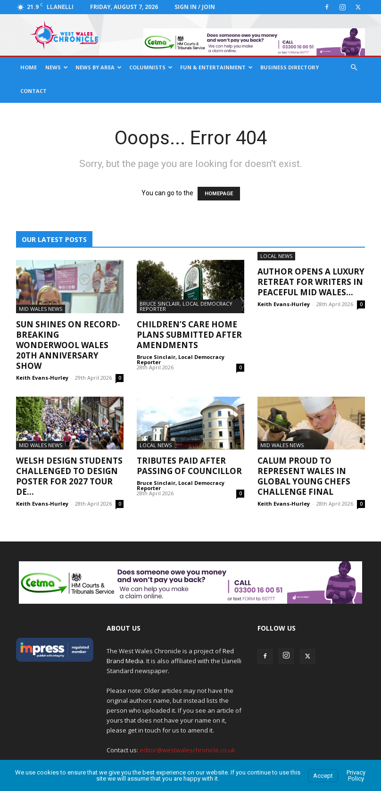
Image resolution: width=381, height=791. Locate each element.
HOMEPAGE (219, 194)
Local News (276, 255)
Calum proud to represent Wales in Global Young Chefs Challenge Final (303, 476)
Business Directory (289, 67)
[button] (353, 67)
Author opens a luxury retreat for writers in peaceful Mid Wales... (310, 282)
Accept (323, 775)
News (56, 67)
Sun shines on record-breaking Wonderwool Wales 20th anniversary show (68, 345)
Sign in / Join (194, 7)
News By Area (98, 67)
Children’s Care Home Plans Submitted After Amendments (189, 334)
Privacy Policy (356, 775)
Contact (33, 90)
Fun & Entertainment (216, 67)
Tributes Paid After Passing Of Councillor (189, 465)
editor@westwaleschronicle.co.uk (187, 750)
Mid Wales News (40, 308)
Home (28, 67)
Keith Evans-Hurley (42, 377)
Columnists (151, 67)
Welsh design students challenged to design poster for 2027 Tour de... (69, 476)
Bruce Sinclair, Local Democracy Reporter (186, 306)
